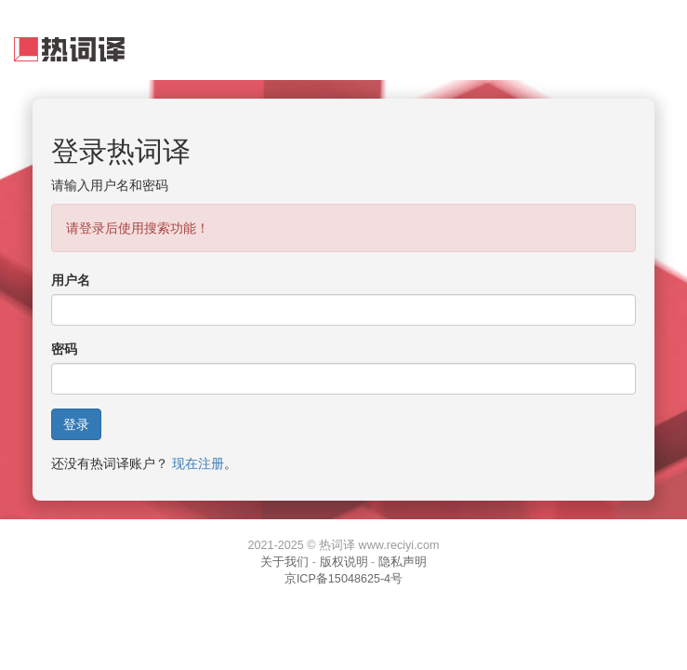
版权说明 (344, 562)
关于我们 (284, 562)
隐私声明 (402, 562)
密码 (64, 349)
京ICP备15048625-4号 (343, 578)
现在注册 (198, 463)
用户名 (70, 280)
